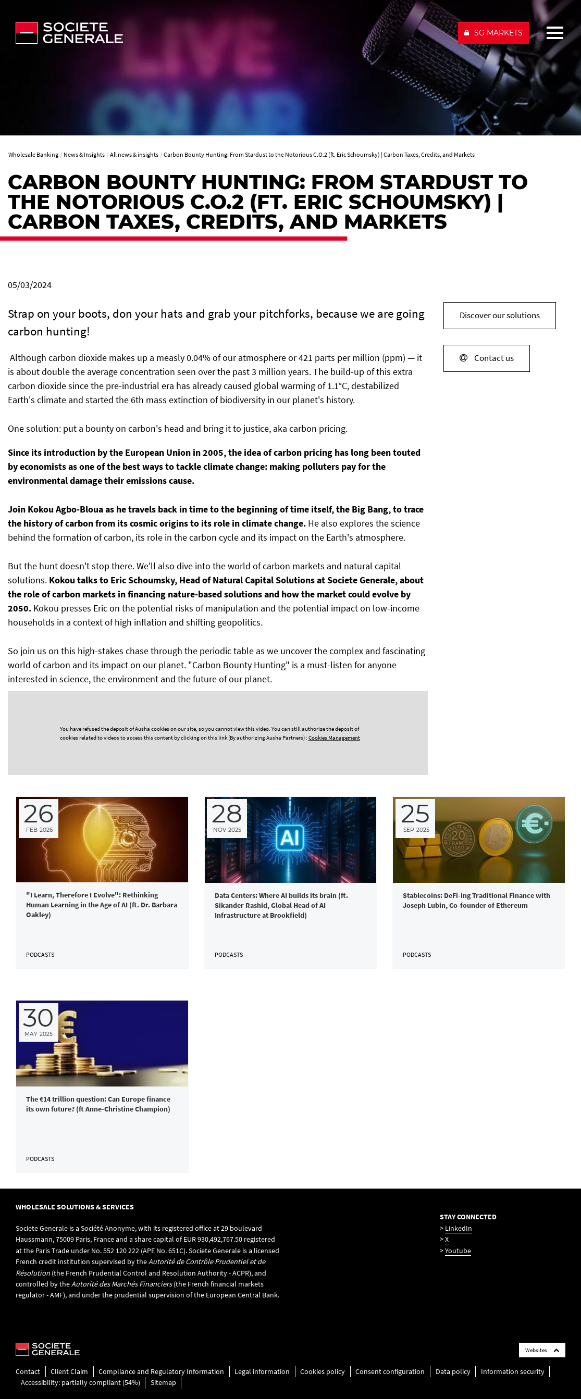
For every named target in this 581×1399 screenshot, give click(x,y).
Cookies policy (322, 1371)
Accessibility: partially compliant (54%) (80, 1382)
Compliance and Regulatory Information (161, 1371)
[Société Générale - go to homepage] (232, 33)
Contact (28, 1371)
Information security (513, 1371)
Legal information (262, 1371)
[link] (102, 882)
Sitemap (163, 1382)
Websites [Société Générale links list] (542, 1350)
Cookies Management (334, 737)
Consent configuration (390, 1371)
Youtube (458, 1250)
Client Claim (69, 1371)
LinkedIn (458, 1228)
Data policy (453, 1371)
